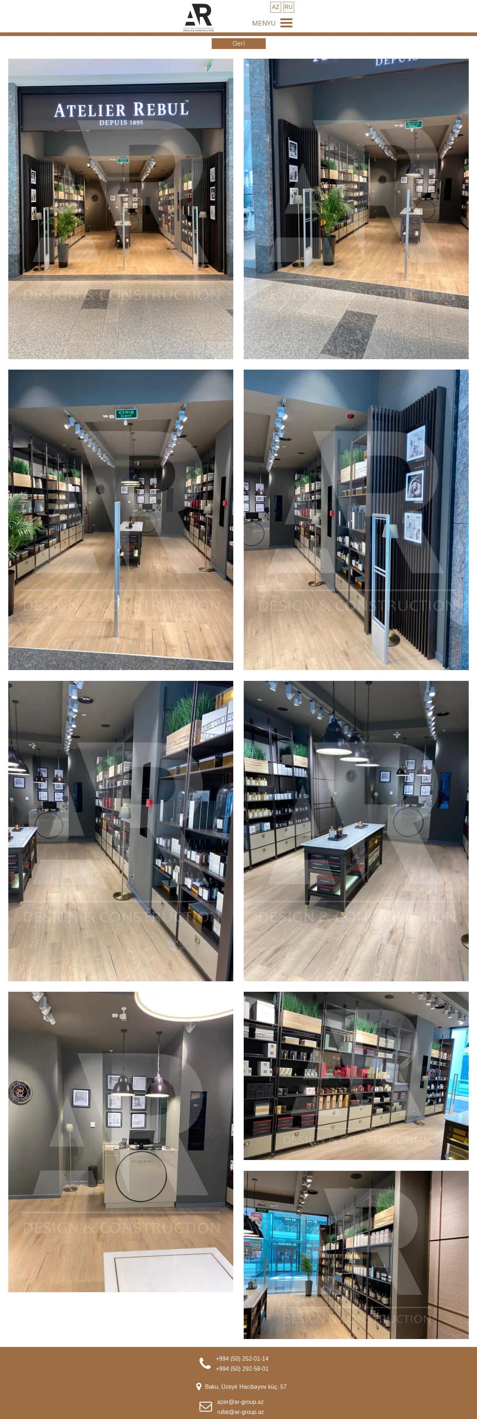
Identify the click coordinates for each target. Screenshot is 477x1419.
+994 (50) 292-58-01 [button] (242, 1369)
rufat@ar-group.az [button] (240, 1412)
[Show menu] (287, 23)
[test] (275, 7)
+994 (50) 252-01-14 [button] (242, 1359)
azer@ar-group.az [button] (240, 1402)
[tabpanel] (254, 1363)
